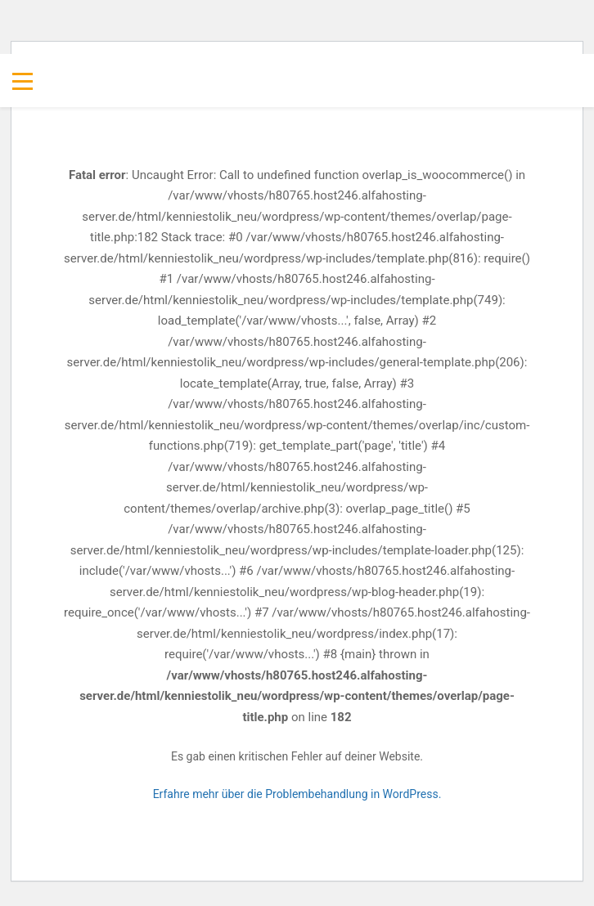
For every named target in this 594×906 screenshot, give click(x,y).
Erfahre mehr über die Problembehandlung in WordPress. (297, 794)
